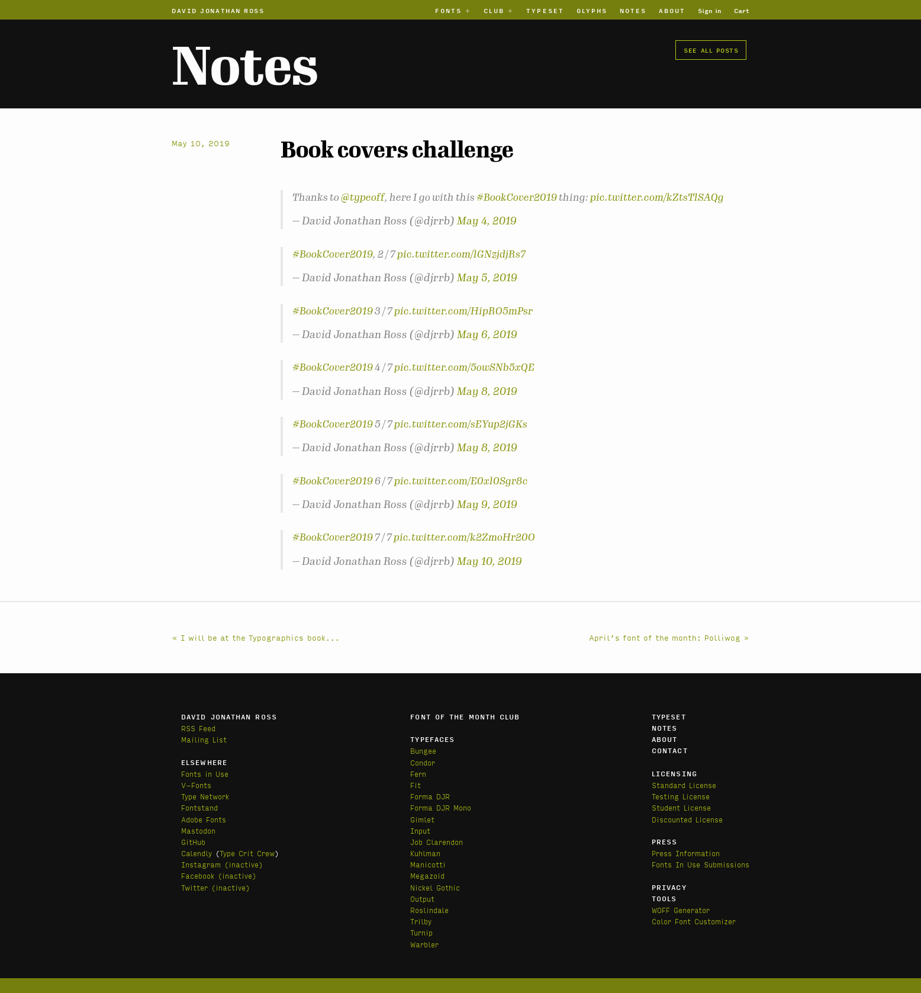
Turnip (421, 932)
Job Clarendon (436, 841)
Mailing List (204, 739)
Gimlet (422, 819)
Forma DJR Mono (440, 807)
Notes (633, 10)
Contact (670, 750)
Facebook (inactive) (218, 875)
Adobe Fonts (203, 819)
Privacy (669, 887)
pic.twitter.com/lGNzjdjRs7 (461, 254)
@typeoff (363, 197)
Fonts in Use (204, 773)
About (672, 10)
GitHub (193, 841)
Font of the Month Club (465, 716)
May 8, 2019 (487, 391)
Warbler (424, 944)
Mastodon (198, 830)
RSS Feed (198, 728)
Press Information (686, 853)
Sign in (710, 10)
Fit (415, 784)
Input (420, 830)
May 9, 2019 (487, 504)
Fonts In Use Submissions (700, 864)
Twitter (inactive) (215, 887)
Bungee (423, 750)
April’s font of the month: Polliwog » (669, 637)
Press (665, 841)
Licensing (674, 773)
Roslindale (429, 909)
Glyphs (592, 10)
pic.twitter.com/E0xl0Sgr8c (461, 481)
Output (422, 898)
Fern (418, 773)
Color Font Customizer (694, 921)
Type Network (205, 796)
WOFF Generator (681, 909)
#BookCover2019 (516, 197)
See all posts (711, 50)
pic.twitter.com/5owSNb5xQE (464, 367)
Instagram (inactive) (222, 864)
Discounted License (687, 819)
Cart (741, 10)
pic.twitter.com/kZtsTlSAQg (657, 197)
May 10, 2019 (489, 561)
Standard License (684, 784)
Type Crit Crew (247, 853)
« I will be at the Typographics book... (256, 637)
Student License (681, 807)
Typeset (545, 10)
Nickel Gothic (435, 887)
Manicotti (428, 864)
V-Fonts (196, 784)
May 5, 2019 (487, 277)
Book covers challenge (397, 150)
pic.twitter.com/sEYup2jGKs (460, 424)
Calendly (196, 853)
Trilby (420, 921)
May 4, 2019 (487, 220)
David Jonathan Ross (218, 10)
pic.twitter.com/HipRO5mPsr (463, 311)
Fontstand (199, 807)
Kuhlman (425, 853)
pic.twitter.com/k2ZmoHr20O (464, 537)
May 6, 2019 (487, 334)
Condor (422, 762)
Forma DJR (430, 796)
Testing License (681, 796)
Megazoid (427, 875)
